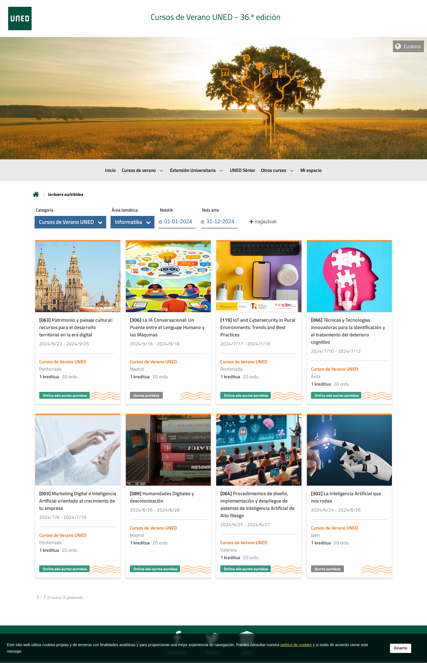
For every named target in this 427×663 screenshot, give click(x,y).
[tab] (213, 18)
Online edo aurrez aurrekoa (65, 395)
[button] (70, 222)
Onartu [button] (400, 648)
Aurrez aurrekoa (146, 395)
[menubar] (213, 170)
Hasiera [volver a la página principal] (35, 194)
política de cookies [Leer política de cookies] (296, 645)
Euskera (412, 46)
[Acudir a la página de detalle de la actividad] (77, 322)
